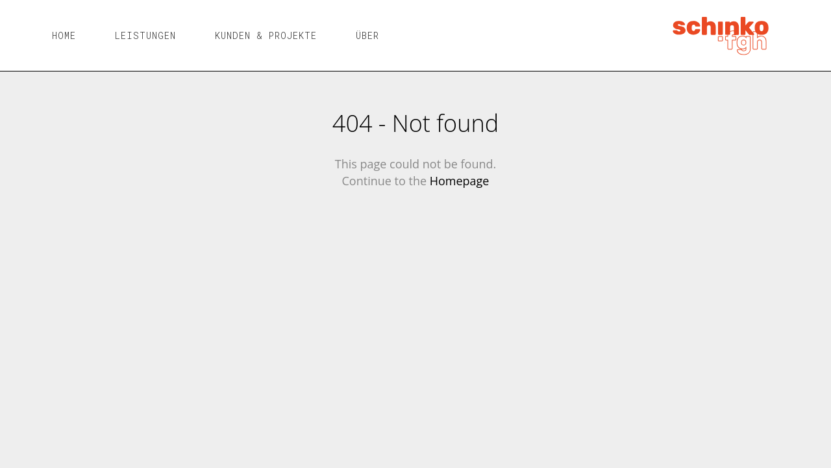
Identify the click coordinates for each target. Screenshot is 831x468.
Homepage (460, 180)
